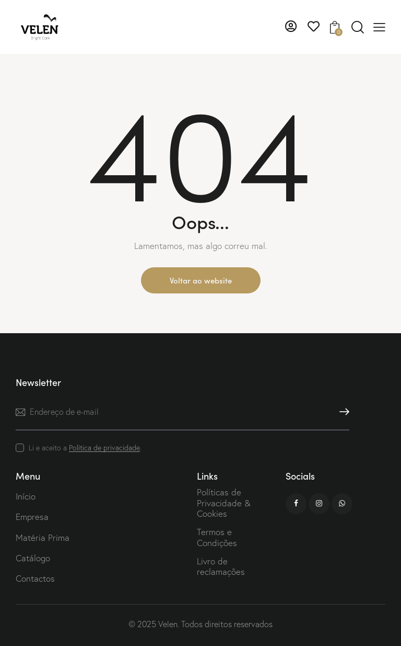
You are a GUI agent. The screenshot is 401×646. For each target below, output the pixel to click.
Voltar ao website (201, 280)
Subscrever (341, 412)
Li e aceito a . (85, 447)
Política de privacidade (104, 448)
